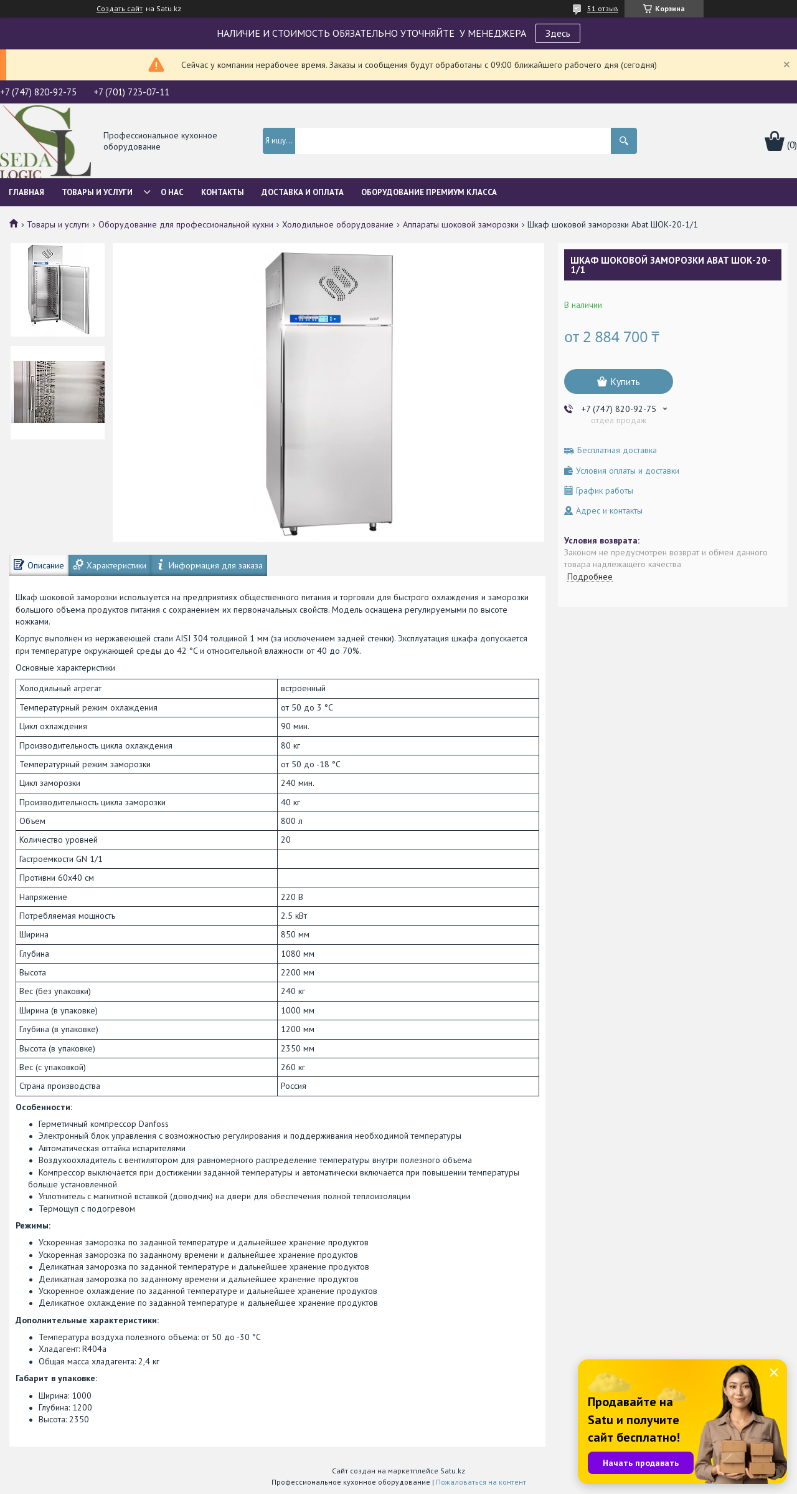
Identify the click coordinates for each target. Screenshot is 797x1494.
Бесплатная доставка (617, 450)
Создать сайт (120, 8)
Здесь (557, 33)
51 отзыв (602, 8)
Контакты (222, 192)
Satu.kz (452, 1470)
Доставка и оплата (303, 192)
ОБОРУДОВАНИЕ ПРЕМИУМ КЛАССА (429, 192)
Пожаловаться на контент (481, 1482)
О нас (172, 192)
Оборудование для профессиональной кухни (185, 224)
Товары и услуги (97, 192)
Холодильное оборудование (338, 224)
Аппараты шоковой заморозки (461, 224)
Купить (625, 381)
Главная (26, 192)
